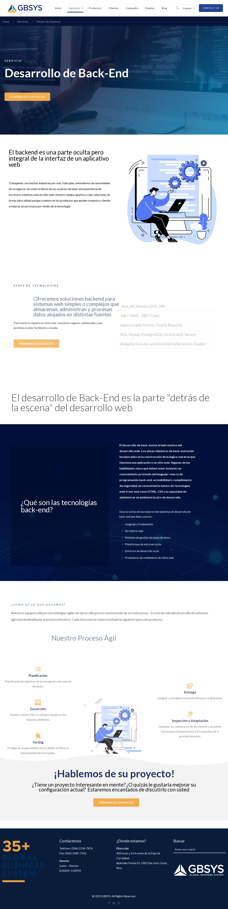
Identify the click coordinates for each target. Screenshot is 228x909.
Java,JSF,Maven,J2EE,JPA (142, 366)
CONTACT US (210, 8)
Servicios (22, 21)
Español (189, 8)
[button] (166, 367)
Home (5, 21)
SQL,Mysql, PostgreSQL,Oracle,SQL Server (158, 394)
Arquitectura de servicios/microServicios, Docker (163, 404)
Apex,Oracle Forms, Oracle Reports (151, 385)
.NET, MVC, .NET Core (139, 375)
